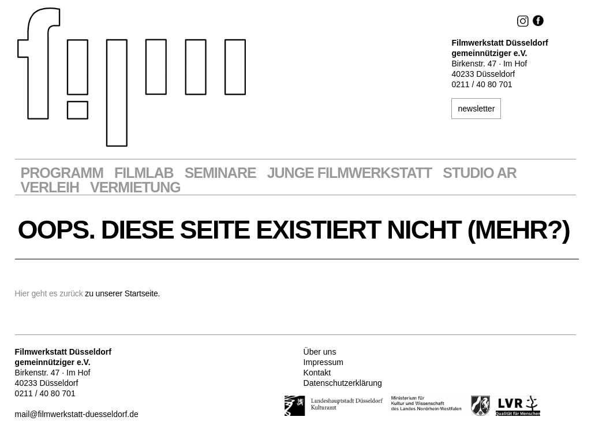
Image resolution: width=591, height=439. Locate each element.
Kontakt (317, 372)
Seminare (220, 173)
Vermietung (135, 187)
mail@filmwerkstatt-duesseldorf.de (77, 414)
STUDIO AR (480, 173)
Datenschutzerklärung (343, 383)
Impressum (323, 362)
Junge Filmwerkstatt (349, 173)
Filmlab (144, 173)
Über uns (320, 351)
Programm (62, 173)
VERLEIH (50, 187)
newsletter (476, 108)
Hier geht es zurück (49, 293)
